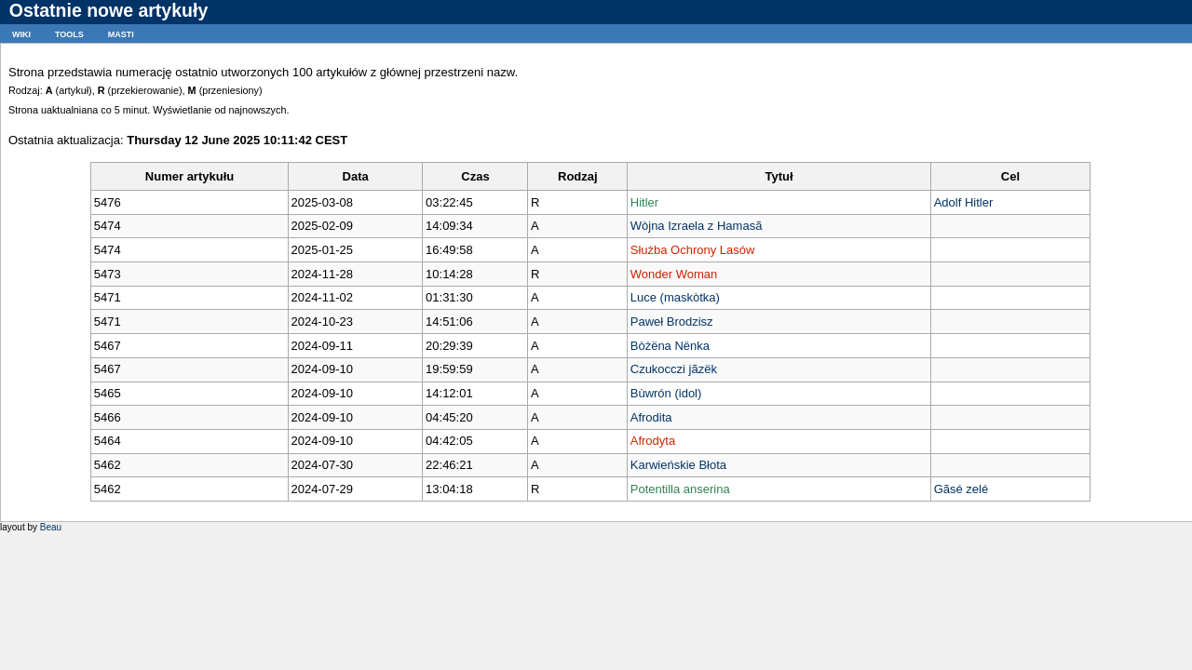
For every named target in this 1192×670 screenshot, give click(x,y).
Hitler (644, 202)
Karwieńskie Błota (678, 465)
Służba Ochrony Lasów (692, 250)
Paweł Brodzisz (671, 321)
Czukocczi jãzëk (673, 369)
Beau (50, 527)
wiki (21, 33)
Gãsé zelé (961, 489)
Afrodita (651, 417)
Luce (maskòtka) (675, 297)
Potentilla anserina (680, 489)
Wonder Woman (673, 274)
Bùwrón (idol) (666, 393)
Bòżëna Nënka (670, 346)
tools (69, 33)
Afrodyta (652, 441)
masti (121, 33)
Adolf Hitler (964, 202)
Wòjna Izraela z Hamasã (696, 226)
